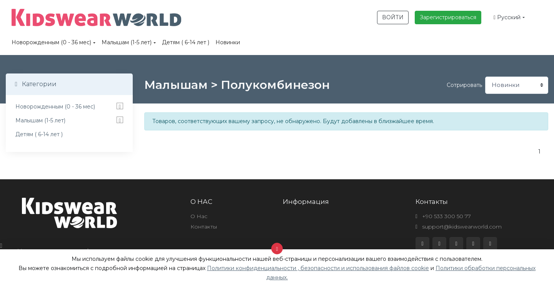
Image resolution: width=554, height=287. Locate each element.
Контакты (203, 226)
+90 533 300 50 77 (443, 216)
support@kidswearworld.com (459, 226)
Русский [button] (507, 17)
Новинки (227, 42)
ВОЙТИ (393, 17)
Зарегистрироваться (448, 17)
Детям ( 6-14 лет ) (185, 42)
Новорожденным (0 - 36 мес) (51, 42)
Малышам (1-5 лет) (127, 42)
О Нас (198, 216)
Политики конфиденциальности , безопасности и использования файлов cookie (318, 268)
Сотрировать (464, 85)
